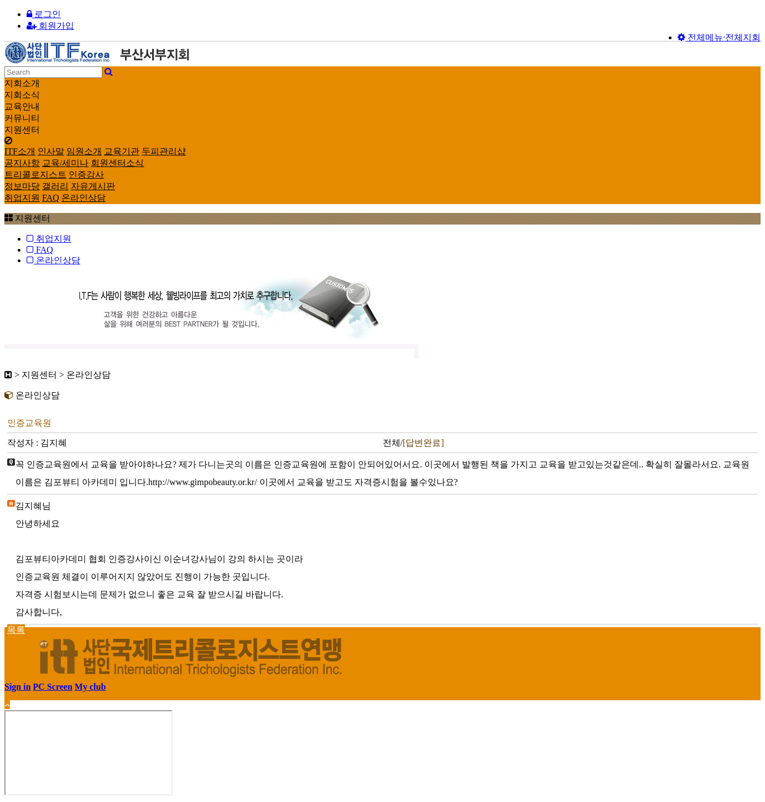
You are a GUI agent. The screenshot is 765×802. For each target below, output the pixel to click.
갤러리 (55, 186)
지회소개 (22, 83)
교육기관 (121, 151)
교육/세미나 (65, 163)
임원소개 (84, 151)
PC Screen (52, 686)
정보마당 (22, 186)
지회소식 (22, 95)
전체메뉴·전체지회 (719, 37)
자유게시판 (93, 186)
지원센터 (22, 129)
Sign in (17, 686)
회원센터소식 (117, 163)
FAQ (50, 197)
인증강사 (86, 174)
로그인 (44, 14)
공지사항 (22, 163)
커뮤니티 (22, 118)
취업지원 (22, 197)
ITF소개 (19, 151)
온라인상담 (83, 197)
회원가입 (50, 25)
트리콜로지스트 (35, 174)
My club (90, 686)
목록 (16, 629)
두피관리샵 (164, 151)
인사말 (51, 151)
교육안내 (22, 106)
